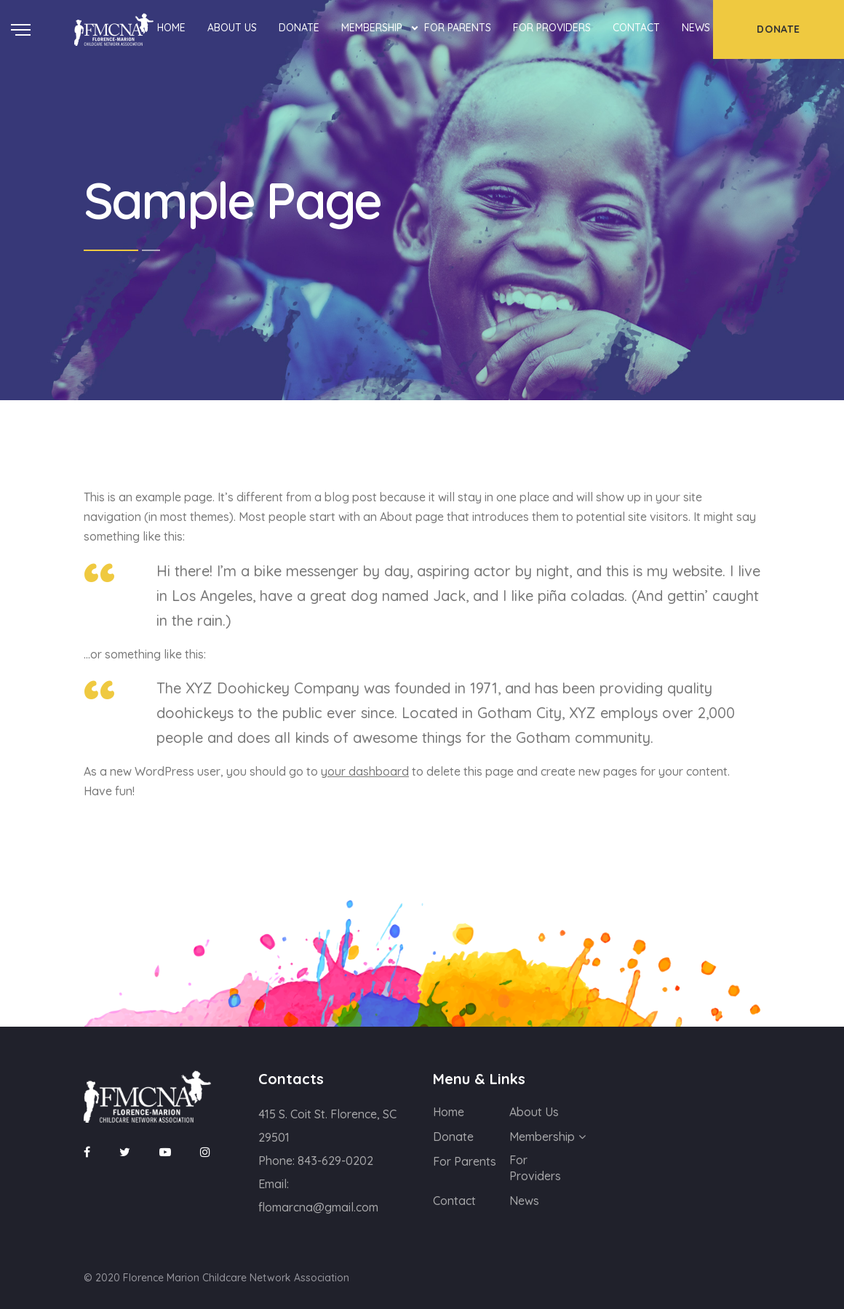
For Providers (552, 27)
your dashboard (365, 771)
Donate (299, 27)
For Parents (457, 27)
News (696, 27)
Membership (371, 27)
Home (171, 27)
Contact (636, 27)
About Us (232, 27)
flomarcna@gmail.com (318, 1207)
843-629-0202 (335, 1160)
